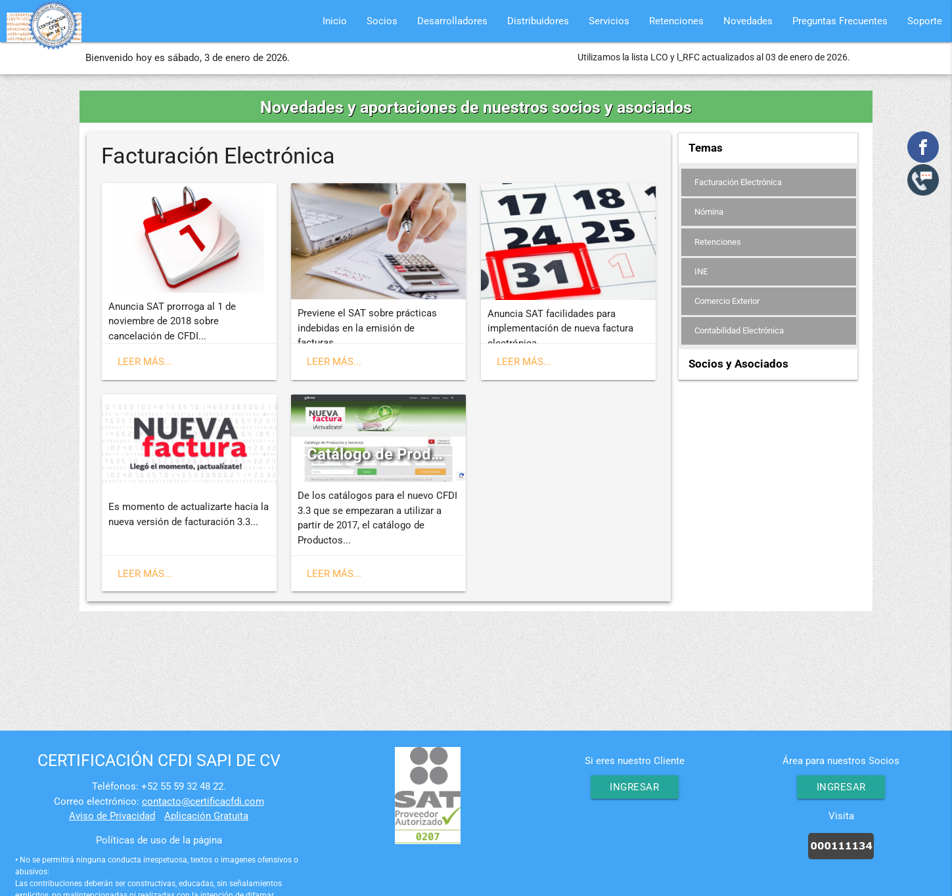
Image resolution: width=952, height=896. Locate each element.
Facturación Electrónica (738, 182)
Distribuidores (538, 21)
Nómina (708, 212)
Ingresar (634, 787)
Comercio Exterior (726, 302)
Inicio (335, 21)
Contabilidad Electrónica (739, 332)
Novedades (748, 21)
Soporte (924, 21)
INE (701, 272)
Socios (382, 21)
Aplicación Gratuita (206, 816)
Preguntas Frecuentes (840, 21)
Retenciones (676, 21)
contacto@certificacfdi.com (203, 801)
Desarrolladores (452, 21)
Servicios (609, 21)
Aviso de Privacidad (112, 816)
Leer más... (145, 362)
